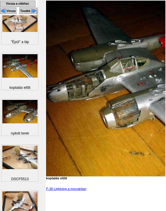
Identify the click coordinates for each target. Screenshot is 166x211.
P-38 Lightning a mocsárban (66, 188)
